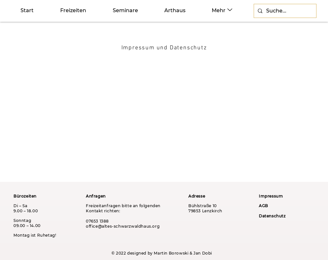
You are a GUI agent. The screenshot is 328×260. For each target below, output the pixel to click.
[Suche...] (284, 11)
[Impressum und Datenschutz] (164, 47)
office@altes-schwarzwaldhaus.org (123, 226)
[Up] (230, 10)
